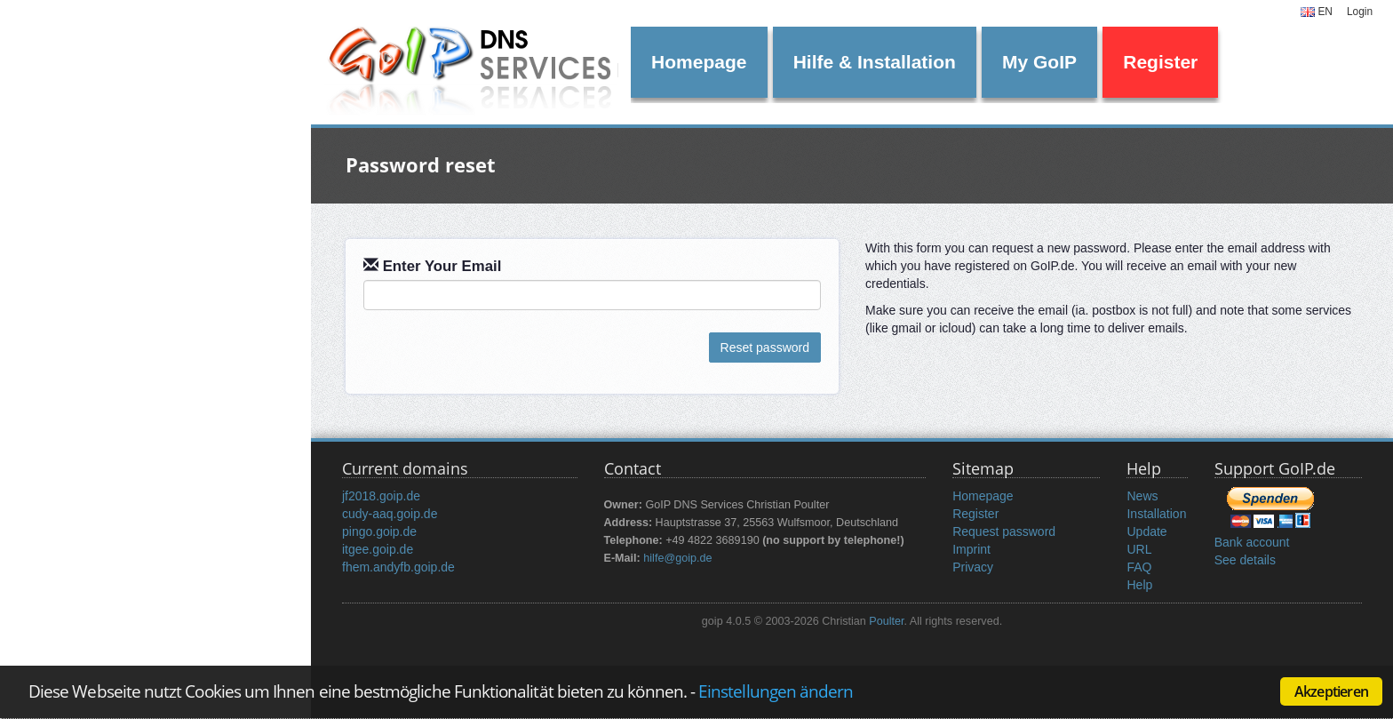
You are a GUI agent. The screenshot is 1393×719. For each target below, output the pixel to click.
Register (1160, 62)
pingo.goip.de (379, 531)
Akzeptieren (1331, 691)
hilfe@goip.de (677, 558)
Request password (1003, 531)
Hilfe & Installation (874, 62)
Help (1139, 585)
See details (1245, 560)
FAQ (1138, 567)
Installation (1156, 514)
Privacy (972, 567)
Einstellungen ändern (775, 691)
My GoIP (1039, 62)
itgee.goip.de (377, 549)
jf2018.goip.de (381, 496)
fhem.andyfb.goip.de (398, 567)
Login (1360, 11)
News (1142, 496)
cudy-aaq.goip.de (389, 514)
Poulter (886, 621)
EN (1317, 11)
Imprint (971, 549)
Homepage (698, 62)
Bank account (1252, 542)
